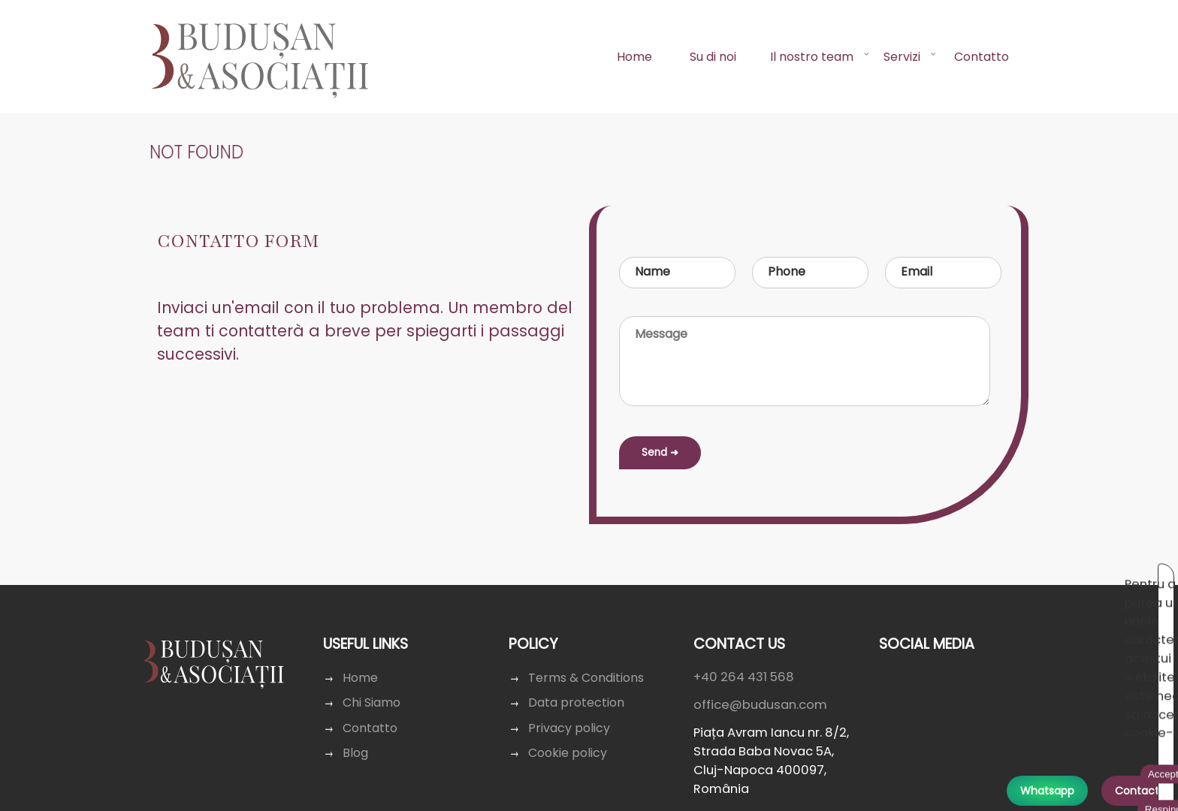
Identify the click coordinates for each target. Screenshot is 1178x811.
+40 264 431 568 (743, 677)
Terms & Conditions (586, 677)
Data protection (576, 702)
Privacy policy (569, 728)
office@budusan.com (759, 704)
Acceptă (993, 577)
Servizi (902, 56)
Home (634, 56)
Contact (1137, 790)
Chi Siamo (373, 702)
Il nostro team (811, 56)
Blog (357, 752)
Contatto (981, 56)
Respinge (1059, 577)
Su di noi (713, 56)
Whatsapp (1047, 790)
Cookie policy (568, 752)
